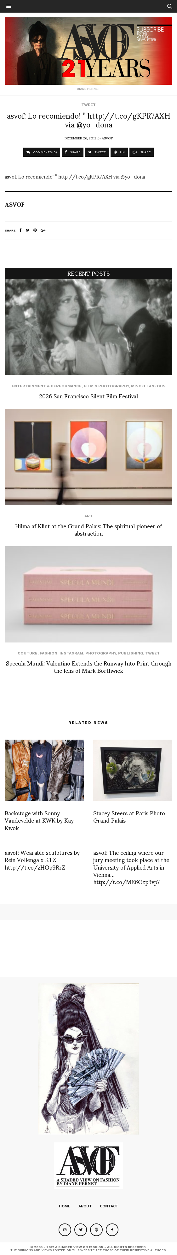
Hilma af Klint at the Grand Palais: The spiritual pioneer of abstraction (88, 529)
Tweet (88, 105)
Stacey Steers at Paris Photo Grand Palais (129, 816)
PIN (119, 152)
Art (88, 516)
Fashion (48, 653)
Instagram (71, 653)
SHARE (72, 152)
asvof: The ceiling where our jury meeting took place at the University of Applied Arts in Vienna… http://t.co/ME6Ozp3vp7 (131, 867)
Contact (109, 1206)
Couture (27, 653)
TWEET (97, 152)
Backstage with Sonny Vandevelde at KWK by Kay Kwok (39, 820)
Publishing (130, 653)
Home (65, 1206)
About (85, 1206)
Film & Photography (106, 386)
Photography (100, 653)
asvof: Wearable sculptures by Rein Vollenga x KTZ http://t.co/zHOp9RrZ (42, 859)
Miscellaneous (148, 386)
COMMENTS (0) (41, 152)
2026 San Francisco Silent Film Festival (88, 395)
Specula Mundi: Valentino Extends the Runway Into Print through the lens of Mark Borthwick (88, 666)
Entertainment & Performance (47, 386)
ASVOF (107, 138)
